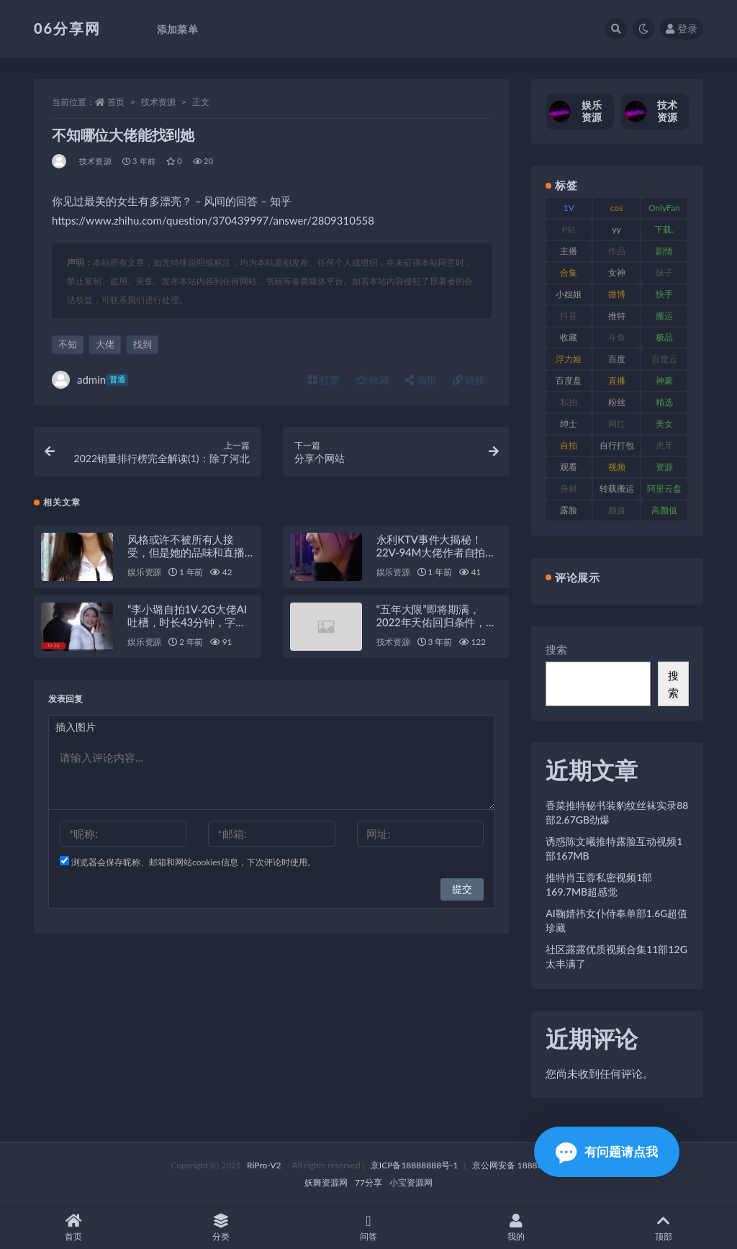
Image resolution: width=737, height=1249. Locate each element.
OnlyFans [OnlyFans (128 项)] (664, 210)
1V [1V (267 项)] (569, 207)
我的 (515, 1228)
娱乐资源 (144, 572)
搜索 (556, 649)
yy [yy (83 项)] (616, 229)
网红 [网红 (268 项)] (616, 423)
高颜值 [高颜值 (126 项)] (664, 510)
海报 (421, 380)
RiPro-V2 (264, 1165)
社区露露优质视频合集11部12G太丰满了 (616, 956)
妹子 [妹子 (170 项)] (664, 272)
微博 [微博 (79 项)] (616, 294)
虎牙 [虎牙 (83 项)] (664, 445)
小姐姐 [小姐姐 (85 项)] (569, 294)
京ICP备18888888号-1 (414, 1165)
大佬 (105, 344)
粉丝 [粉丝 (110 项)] (616, 402)
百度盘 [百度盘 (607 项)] (569, 380)
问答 (369, 1228)
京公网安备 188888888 (517, 1165)
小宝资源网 (411, 1182)
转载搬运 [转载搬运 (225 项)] (617, 488)
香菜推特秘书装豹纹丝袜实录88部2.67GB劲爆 (617, 812)
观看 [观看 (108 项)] (568, 466)
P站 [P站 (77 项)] (569, 229)
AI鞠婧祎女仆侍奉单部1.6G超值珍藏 (616, 920)
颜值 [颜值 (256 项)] (616, 510)
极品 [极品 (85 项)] (664, 337)
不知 (67, 344)
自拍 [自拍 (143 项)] (568, 445)
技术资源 (158, 101)
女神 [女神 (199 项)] (616, 272)
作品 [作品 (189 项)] (616, 250)
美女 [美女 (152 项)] (664, 423)
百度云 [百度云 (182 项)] (664, 358)
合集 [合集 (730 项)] (568, 272)
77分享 (368, 1182)
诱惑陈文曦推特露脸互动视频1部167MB (614, 848)
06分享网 (67, 28)
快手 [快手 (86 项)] (664, 294)
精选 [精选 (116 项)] (664, 402)
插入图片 (75, 727)
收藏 (373, 380)
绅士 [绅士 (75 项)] (568, 423)
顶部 (663, 1228)
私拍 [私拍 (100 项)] (568, 402)
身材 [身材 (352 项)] (568, 488)
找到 (142, 344)
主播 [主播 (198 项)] (568, 250)
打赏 (324, 380)
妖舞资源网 (326, 1182)
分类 (221, 1228)
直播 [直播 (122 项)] (616, 380)
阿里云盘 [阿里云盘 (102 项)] (664, 488)
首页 (116, 101)
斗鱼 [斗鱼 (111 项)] (616, 337)
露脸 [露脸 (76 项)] (568, 510)
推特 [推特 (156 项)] (616, 315)
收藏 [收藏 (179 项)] (568, 337)
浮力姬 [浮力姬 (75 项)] (569, 358)
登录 (681, 28)
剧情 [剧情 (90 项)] (664, 250)
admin (90, 380)
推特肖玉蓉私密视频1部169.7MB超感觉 (599, 884)
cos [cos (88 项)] (616, 207)
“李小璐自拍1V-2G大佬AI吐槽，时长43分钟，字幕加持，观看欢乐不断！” (187, 622)
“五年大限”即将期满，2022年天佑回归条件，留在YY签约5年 (436, 622)
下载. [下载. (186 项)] (664, 229)
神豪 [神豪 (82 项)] (664, 380)
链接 (469, 380)
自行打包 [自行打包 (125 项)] (617, 445)
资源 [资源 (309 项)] (664, 466)
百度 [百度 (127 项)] (616, 358)
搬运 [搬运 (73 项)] (664, 315)
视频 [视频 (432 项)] (616, 466)
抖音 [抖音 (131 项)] (568, 315)
